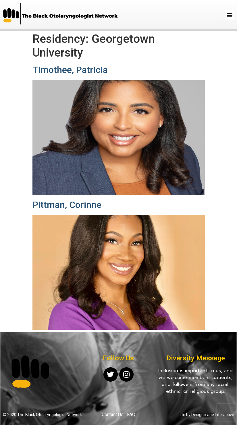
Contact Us (113, 414)
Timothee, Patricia (70, 69)
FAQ (131, 414)
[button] (229, 15)
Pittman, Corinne (66, 204)
